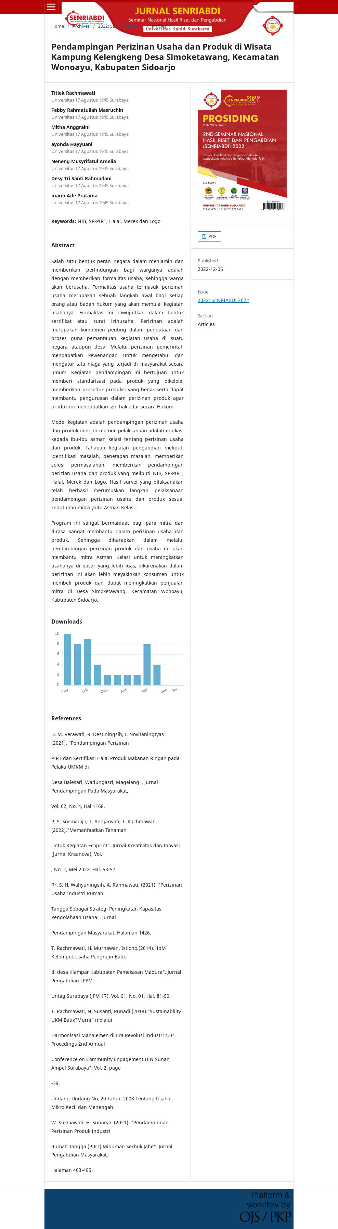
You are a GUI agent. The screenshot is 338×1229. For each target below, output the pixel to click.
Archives (81, 26)
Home (57, 26)
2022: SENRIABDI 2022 (120, 26)
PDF (212, 236)
